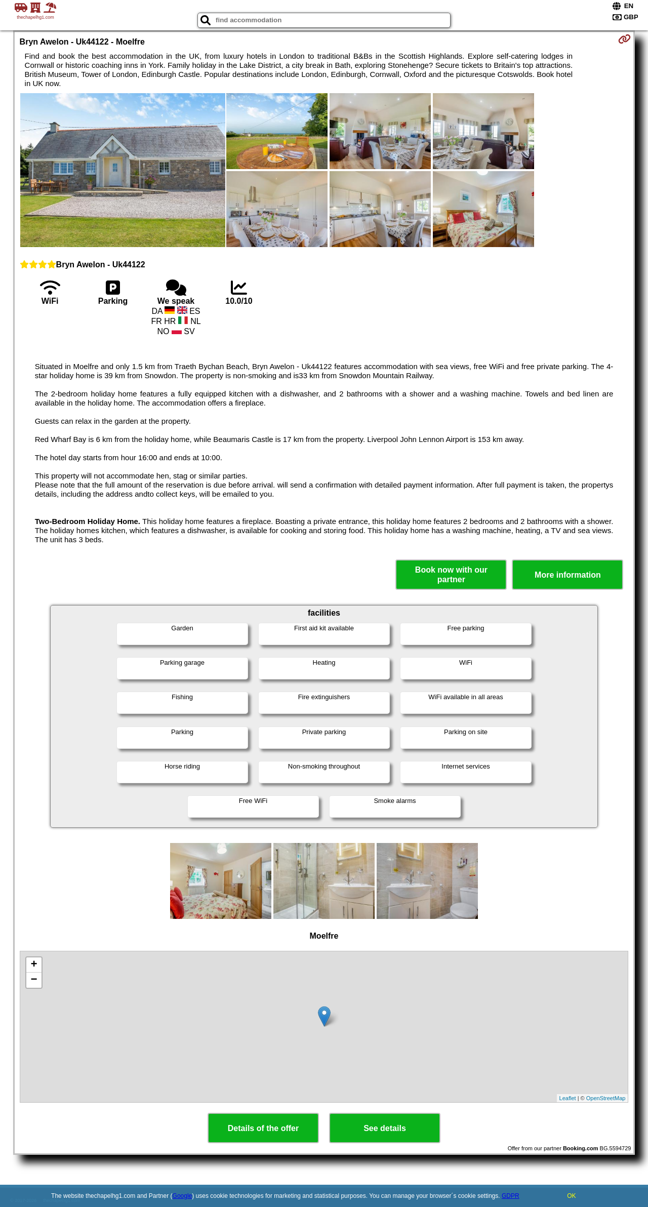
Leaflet (567, 1098)
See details (384, 1128)
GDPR (510, 1195)
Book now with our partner (451, 575)
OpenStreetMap (606, 1098)
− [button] (33, 980)
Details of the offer (263, 1128)
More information (568, 575)
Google (182, 1195)
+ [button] (33, 965)
